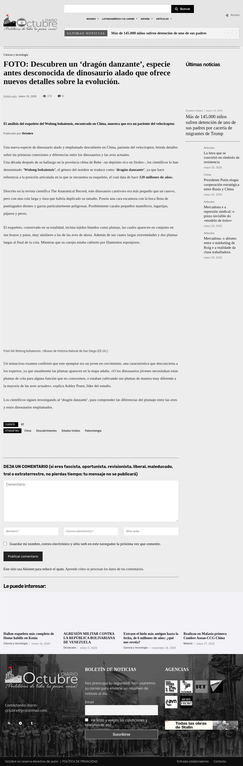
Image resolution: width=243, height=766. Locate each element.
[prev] (228, 33)
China (27, 430)
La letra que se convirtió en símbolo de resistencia (220, 144)
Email (89, 702)
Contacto (220, 761)
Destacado (70, 648)
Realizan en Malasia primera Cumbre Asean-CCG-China (205, 636)
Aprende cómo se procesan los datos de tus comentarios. (104, 569)
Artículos (209, 138)
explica (58, 386)
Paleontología (93, 430)
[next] (236, 33)
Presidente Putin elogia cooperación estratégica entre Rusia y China (221, 167)
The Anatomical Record (68, 191)
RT (22, 424)
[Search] (182, 9)
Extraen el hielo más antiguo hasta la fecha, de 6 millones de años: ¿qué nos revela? (151, 638)
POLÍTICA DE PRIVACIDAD (80, 761)
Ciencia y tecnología (15, 54)
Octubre (27, 133)
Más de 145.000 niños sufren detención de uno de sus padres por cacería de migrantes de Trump (210, 120)
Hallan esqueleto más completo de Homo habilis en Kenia (28, 636)
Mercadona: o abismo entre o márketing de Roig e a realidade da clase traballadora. (221, 217)
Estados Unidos (71, 430)
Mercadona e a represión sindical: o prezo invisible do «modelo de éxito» (221, 191)
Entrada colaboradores (193, 761)
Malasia (187, 643)
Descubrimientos (46, 430)
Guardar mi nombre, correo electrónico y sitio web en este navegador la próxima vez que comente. (85, 543)
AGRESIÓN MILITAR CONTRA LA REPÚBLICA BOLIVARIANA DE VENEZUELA (89, 638)
